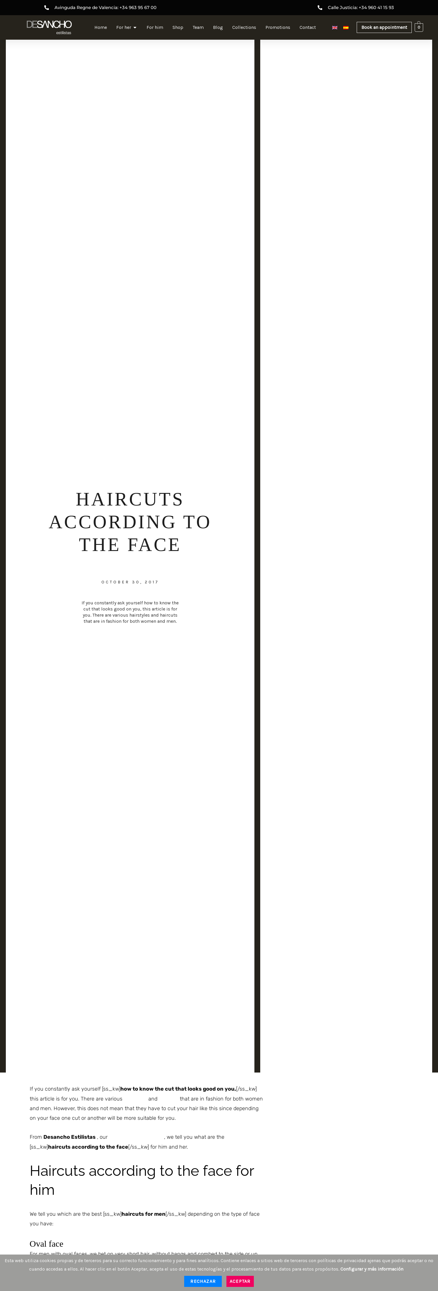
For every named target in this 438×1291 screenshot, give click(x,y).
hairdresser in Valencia (136, 1137)
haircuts (168, 1099)
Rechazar (203, 1281)
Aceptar (240, 1281)
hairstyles (135, 1099)
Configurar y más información (371, 1269)
